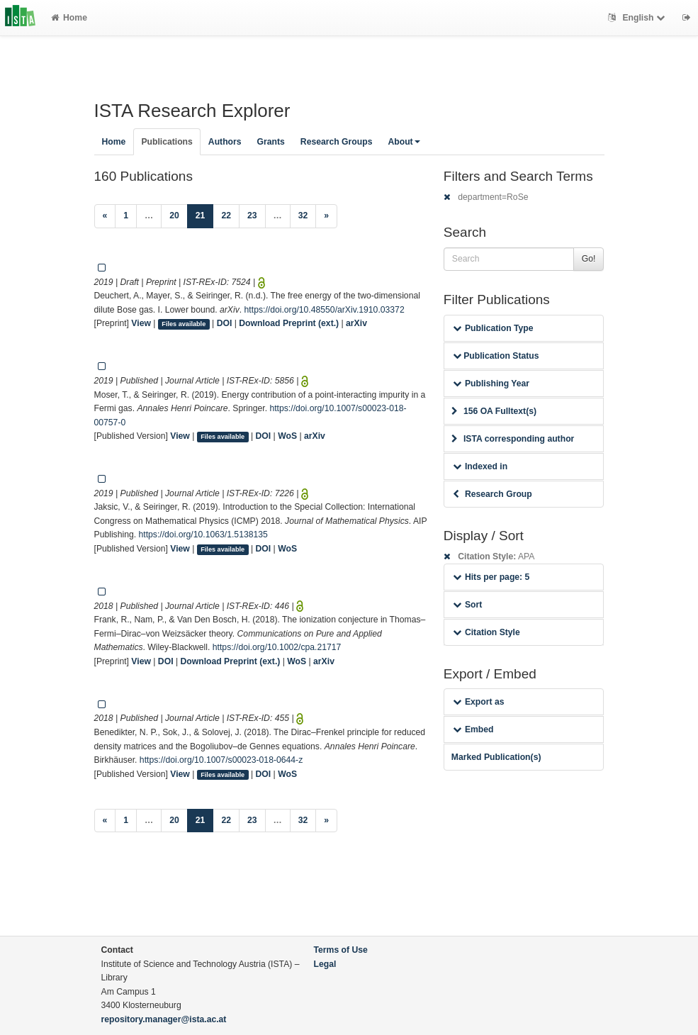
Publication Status (496, 356)
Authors (225, 142)
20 (174, 215)
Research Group (492, 494)
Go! (589, 259)
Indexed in (480, 466)
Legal (325, 964)
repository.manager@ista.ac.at (164, 1019)
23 (252, 215)
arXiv (356, 323)
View (141, 323)
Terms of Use (341, 950)
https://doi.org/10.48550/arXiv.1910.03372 (324, 310)
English (638, 18)
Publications (166, 142)
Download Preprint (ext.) (289, 323)
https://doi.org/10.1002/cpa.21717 (277, 647)
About (404, 142)
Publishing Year (491, 383)
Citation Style (486, 632)
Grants (271, 142)
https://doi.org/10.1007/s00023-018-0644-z (221, 760)
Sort (467, 605)
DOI (224, 323)
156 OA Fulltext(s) (493, 411)
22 (226, 215)
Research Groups (336, 142)
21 (205, 214)
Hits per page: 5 (491, 577)
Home (69, 18)
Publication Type (493, 328)
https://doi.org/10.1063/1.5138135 (203, 534)
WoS (287, 436)
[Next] (326, 216)
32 (303, 215)
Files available (184, 324)
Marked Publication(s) (496, 757)
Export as (479, 702)
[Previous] (105, 216)
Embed (473, 729)
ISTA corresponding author (513, 439)
